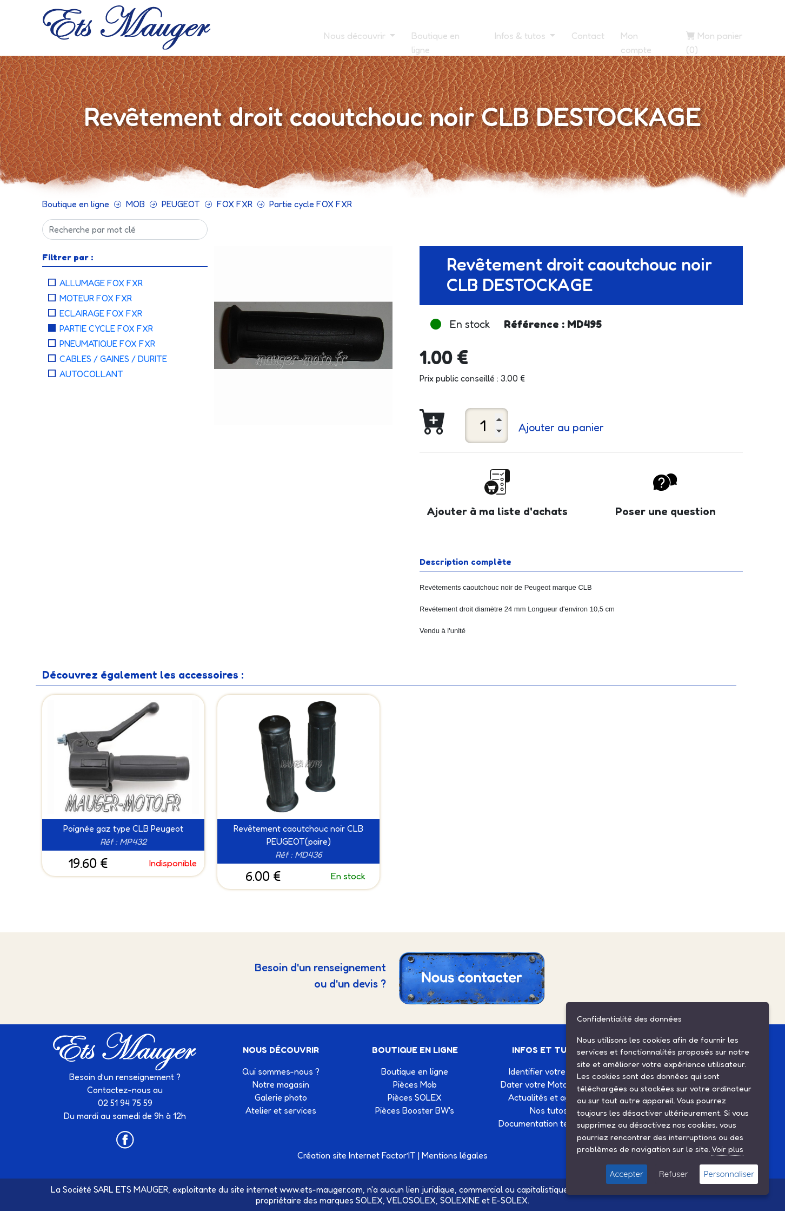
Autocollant (91, 373)
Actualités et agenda (548, 1097)
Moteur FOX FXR (95, 298)
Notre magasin (280, 1084)
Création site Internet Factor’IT (356, 1155)
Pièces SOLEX (415, 1097)
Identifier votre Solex (549, 1071)
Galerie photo (281, 1097)
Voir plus (727, 1149)
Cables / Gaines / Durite (113, 358)
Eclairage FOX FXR (100, 313)
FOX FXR (234, 204)
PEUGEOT (181, 204)
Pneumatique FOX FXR (107, 343)
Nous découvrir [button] (356, 35)
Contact (587, 35)
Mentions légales (455, 1155)
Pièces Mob (415, 1084)
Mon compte (636, 42)
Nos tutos (549, 1110)
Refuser (673, 1174)
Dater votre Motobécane (548, 1084)
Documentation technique (548, 1123)
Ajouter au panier (561, 427)
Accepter (626, 1174)
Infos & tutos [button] (521, 35)
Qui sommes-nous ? (281, 1071)
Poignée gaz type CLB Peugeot (123, 828)
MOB (135, 204)
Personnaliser (728, 1174)
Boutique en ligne (435, 42)
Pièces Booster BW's (414, 1110)
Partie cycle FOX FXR (310, 204)
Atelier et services (280, 1110)
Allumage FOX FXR (101, 283)
